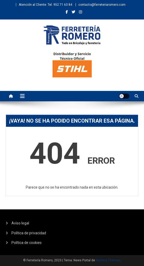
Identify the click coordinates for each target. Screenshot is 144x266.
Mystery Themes (108, 260)
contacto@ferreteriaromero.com (102, 4)
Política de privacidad (28, 233)
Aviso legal (20, 223)
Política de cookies (26, 243)
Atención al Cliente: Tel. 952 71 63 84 (45, 4)
